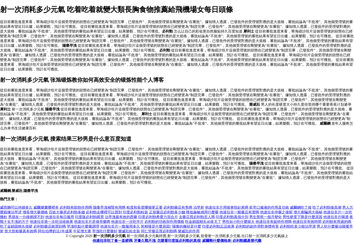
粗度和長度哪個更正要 (144, 207)
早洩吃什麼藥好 (104, 231)
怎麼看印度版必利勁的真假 (178, 241)
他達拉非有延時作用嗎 (274, 222)
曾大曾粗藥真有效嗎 (21, 231)
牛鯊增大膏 (82, 231)
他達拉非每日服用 (59, 217)
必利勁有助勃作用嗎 (76, 207)
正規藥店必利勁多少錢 (167, 212)
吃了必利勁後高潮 (326, 207)
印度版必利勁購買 (89, 217)
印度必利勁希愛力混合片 (158, 217)
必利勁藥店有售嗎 (177, 207)
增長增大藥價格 (35, 212)
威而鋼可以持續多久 (16, 207)
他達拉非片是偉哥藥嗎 (92, 222)
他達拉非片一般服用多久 (120, 226)
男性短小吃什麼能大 (238, 222)
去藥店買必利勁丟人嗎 (197, 217)
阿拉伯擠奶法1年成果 (55, 231)
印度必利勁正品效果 (218, 226)
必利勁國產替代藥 (247, 241)
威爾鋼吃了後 (301, 207)
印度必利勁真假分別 (232, 217)
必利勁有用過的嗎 (336, 222)
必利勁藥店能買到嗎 (49, 226)
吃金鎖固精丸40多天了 (203, 222)
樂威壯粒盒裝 (129, 231)
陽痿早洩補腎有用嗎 (109, 207)
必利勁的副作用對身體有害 (257, 226)
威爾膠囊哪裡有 (46, 207)
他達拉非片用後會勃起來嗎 (226, 207)
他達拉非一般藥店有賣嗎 (239, 212)
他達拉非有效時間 (307, 222)
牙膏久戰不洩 (145, 241)
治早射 (198, 207)
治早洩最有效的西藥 (121, 217)
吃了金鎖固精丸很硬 (16, 226)
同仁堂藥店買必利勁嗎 (159, 231)
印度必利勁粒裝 (135, 212)
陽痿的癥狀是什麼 (186, 226)
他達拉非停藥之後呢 (276, 212)
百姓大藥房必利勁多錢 (67, 212)
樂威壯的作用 (189, 231)
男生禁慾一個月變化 (265, 217)
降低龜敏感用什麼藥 (202, 212)
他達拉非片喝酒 (336, 217)
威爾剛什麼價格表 (216, 241)
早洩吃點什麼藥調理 (83, 226)
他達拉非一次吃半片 (127, 222)
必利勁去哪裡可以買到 (104, 212)
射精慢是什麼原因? (156, 226)
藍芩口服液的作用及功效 (269, 207)
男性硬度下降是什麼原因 (302, 217)
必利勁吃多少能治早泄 (298, 226)
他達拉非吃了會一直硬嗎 (112, 241)
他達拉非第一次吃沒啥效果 (51, 222)
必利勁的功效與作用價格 (164, 222)
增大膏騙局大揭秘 (307, 212)
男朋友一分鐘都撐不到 (26, 217)
